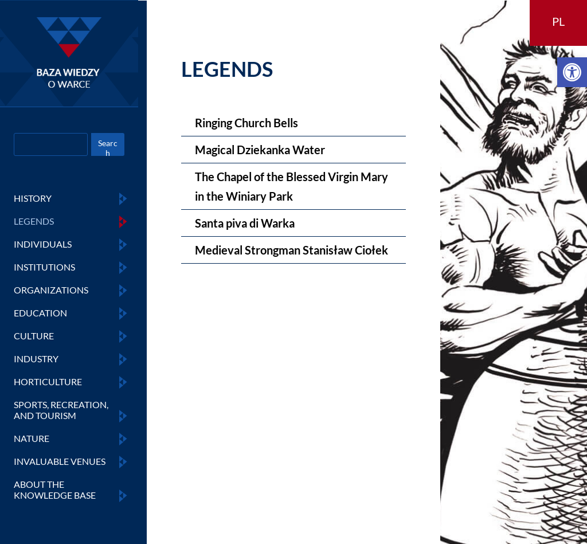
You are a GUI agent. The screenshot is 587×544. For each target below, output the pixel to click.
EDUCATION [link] (40, 312)
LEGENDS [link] (34, 221)
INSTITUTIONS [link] (44, 266)
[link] (572, 72)
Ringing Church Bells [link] (246, 123)
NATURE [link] (31, 438)
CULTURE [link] (34, 335)
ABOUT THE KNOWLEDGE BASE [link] (55, 489)
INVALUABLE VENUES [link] (59, 461)
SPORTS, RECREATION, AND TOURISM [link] (61, 410)
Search (108, 146)
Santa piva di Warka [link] (245, 223)
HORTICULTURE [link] (48, 381)
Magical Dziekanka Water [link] (260, 149)
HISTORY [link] (33, 198)
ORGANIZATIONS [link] (51, 289)
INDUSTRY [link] (36, 358)
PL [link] (558, 21)
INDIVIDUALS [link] (43, 243)
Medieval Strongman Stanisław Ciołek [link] (291, 250)
